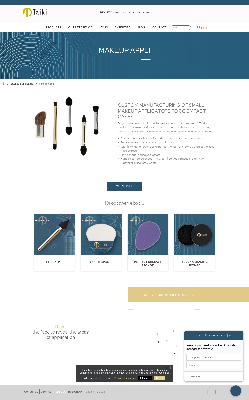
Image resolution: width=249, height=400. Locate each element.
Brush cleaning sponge (195, 263)
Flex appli (54, 262)
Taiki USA (60, 391)
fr (198, 27)
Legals (90, 391)
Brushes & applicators (22, 83)
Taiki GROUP (76, 391)
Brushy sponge (101, 262)
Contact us (31, 391)
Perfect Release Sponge (148, 263)
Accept (159, 378)
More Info (124, 186)
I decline (144, 378)
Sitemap (46, 391)
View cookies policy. (125, 378)
